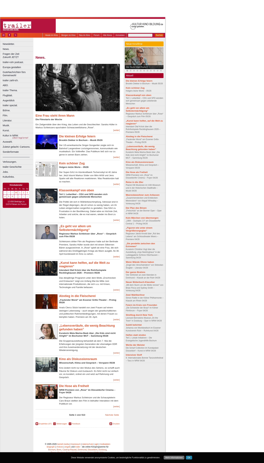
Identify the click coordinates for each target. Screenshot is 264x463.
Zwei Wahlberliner (135, 295)
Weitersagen (62, 424)
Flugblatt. (8, 95)
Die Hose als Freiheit (74, 386)
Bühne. (6, 110)
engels (68, 447)
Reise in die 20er (134, 182)
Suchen (159, 35)
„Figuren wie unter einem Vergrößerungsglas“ (139, 229)
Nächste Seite (112, 415)
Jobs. (5, 172)
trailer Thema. (10, 90)
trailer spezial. (10, 105)
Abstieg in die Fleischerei (77, 296)
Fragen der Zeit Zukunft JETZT (18, 55)
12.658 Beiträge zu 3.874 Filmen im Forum (16, 202)
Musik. (6, 125)
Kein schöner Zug (72, 163)
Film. (5, 115)
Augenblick (8, 100)
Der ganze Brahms (135, 272)
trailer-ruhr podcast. (13, 62)
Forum (97, 35)
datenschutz (87, 444)
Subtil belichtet (134, 325)
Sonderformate (11, 152)
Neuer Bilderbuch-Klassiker (140, 282)
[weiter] (116, 130)
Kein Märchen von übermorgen (142, 218)
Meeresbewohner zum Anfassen (142, 195)
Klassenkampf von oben (76, 190)
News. (6, 49)
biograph (51, 447)
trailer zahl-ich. (11, 80)
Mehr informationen (174, 457)
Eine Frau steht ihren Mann (55, 115)
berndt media (63, 444)
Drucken (116, 424)
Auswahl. (7, 141)
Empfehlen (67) (45, 424)
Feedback (76, 424)
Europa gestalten (12, 67)
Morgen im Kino (68, 35)
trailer (77, 447)
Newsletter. (9, 44)
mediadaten (105, 444)
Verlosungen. (10, 161)
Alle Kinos (107, 35)
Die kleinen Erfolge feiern (77, 136)
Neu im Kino (84, 35)
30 (16, 192)
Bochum (52, 450)
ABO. (5, 85)
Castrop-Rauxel (69, 450)
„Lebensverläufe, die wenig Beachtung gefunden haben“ (141, 148)
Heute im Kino (51, 35)
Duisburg (102, 450)
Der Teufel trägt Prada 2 (136, 67)
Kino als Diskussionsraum (78, 359)
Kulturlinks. (8, 176)
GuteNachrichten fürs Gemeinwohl (14, 74)
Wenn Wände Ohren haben (140, 262)
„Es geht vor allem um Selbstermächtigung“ (75, 228)
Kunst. (6, 130)
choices (59, 447)
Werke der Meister (135, 345)
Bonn (59, 450)
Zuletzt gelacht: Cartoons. (16, 146)
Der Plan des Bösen (136, 208)
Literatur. (7, 120)
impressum (76, 444)
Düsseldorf (92, 450)
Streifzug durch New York (139, 315)
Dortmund (82, 450)
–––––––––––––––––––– (16, 157)
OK (189, 457)
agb (96, 444)
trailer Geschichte (12, 167)
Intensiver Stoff (134, 355)
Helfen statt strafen (136, 335)
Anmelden (120, 35)
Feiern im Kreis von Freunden (141, 305)
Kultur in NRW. (11, 135)
